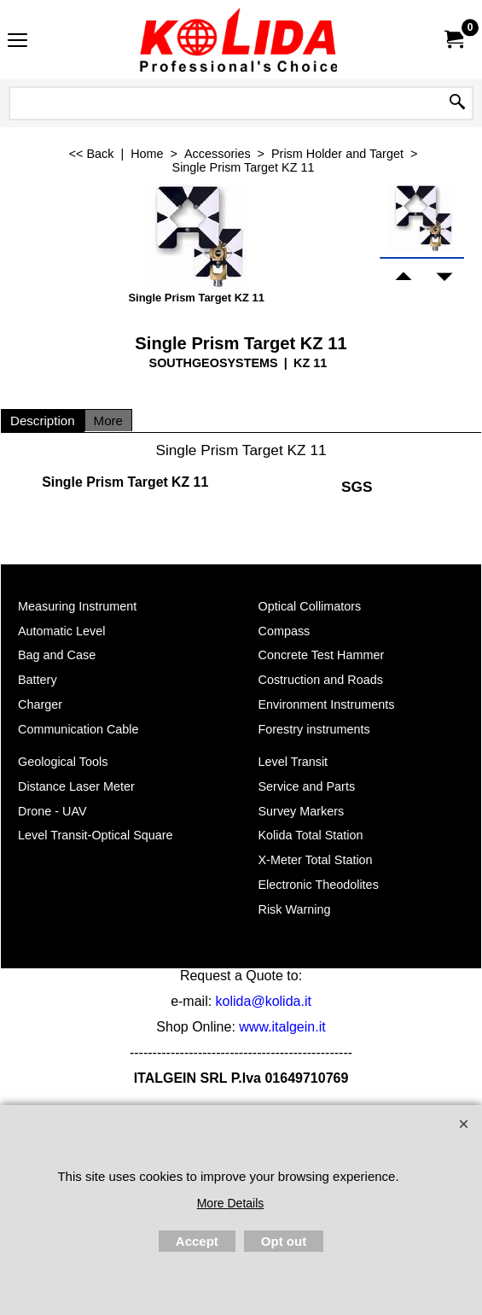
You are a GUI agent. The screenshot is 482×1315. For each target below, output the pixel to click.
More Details (230, 1203)
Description (42, 420)
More (108, 420)
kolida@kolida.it (263, 1001)
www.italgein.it (282, 1027)
